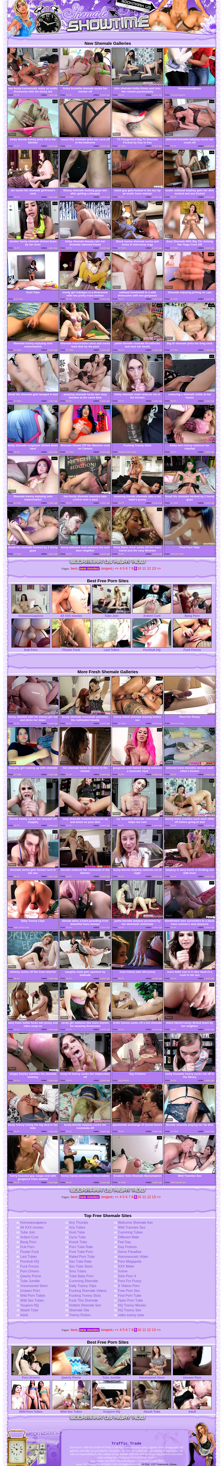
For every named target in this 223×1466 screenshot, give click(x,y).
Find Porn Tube (129, 1295)
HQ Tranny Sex (129, 1310)
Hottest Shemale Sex (85, 1305)
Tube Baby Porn (81, 1276)
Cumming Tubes (130, 1232)
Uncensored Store (34, 1286)
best (74, 568)
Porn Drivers (29, 1271)
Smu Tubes (77, 1271)
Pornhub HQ (152, 648)
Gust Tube (77, 1232)
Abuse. (173, 1464)
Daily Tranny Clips (82, 1286)
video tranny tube (131, 1315)
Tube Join (111, 614)
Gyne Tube (77, 1237)
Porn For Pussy (129, 1281)
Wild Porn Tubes (32, 1295)
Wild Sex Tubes (32, 1300)
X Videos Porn (129, 1286)
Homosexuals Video (133, 1256)
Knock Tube (78, 1242)
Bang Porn (192, 614)
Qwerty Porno (30, 1276)
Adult (24, 1315)
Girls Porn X (127, 1276)
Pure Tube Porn (81, 1252)
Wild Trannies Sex (131, 1227)
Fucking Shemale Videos (88, 1290)
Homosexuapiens (30, 614)
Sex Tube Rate (80, 1261)
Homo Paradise (129, 1252)
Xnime (122, 1271)
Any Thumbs (78, 1222)
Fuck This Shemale (83, 1300)
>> (159, 568)
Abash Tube (29, 1310)
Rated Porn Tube (82, 1256)
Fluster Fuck (71, 648)
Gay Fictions (127, 1247)
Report (12, 83)
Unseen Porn (30, 1290)
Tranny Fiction (79, 1315)
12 (149, 568)
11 (144, 568)
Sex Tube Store (80, 1266)
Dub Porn (30, 648)
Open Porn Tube (130, 1300)
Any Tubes (77, 1227)
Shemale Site (79, 1310)
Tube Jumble (30, 1281)
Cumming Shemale (83, 1281)
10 (139, 568)
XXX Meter (126, 1266)
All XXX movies (71, 614)
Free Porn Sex (129, 1290)
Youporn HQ (29, 1305)
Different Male (128, 1237)
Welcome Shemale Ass (135, 1222)
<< (117, 568)
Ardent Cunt (152, 614)
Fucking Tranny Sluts (85, 1295)
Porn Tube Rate (81, 1247)
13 (154, 568)
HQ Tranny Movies (132, 1305)
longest (106, 568)
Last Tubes (111, 648)
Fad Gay (124, 1242)
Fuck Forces (192, 648)
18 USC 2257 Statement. (155, 1464)
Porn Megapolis (129, 1261)
